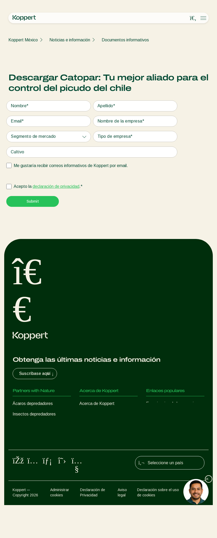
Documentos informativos (125, 40)
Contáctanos (91, 435)
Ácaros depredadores (33, 403)
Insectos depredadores (34, 414)
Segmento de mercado (33, 136)
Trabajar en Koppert (98, 424)
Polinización (23, 466)
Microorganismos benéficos (38, 445)
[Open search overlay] (193, 18)
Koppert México (23, 40)
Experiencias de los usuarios (172, 403)
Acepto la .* (48, 186)
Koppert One (158, 414)
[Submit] (32, 201)
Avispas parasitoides (32, 424)
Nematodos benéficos (33, 435)
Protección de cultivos (33, 456)
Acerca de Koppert (97, 403)
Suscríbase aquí (37, 373)
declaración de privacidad (56, 186)
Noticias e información (69, 40)
